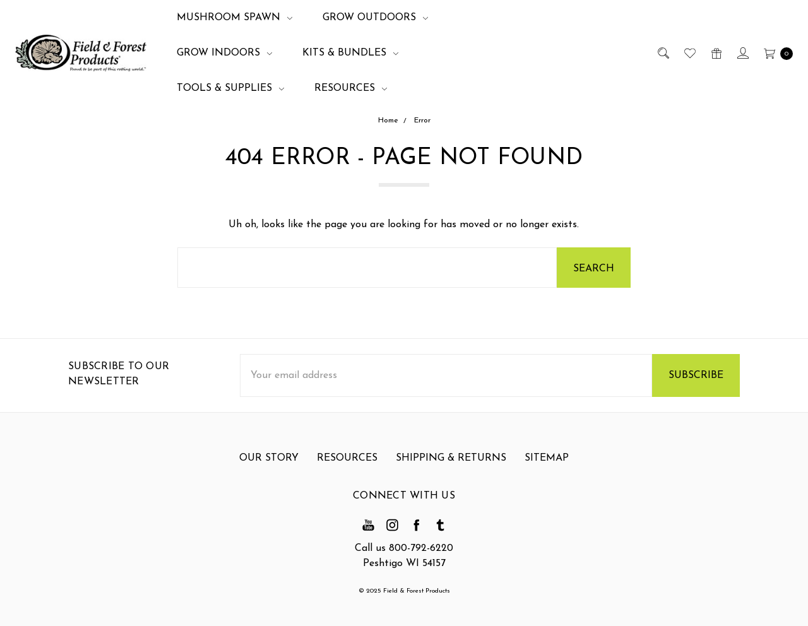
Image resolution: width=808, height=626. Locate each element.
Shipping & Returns (451, 467)
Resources (350, 88)
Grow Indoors (224, 53)
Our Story (269, 467)
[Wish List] (689, 53)
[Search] (662, 53)
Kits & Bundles (350, 53)
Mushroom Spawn (234, 18)
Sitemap (547, 467)
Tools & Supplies (230, 88)
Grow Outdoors (375, 18)
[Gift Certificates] (715, 53)
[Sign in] (742, 53)
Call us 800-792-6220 (404, 548)
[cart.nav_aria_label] (775, 53)
